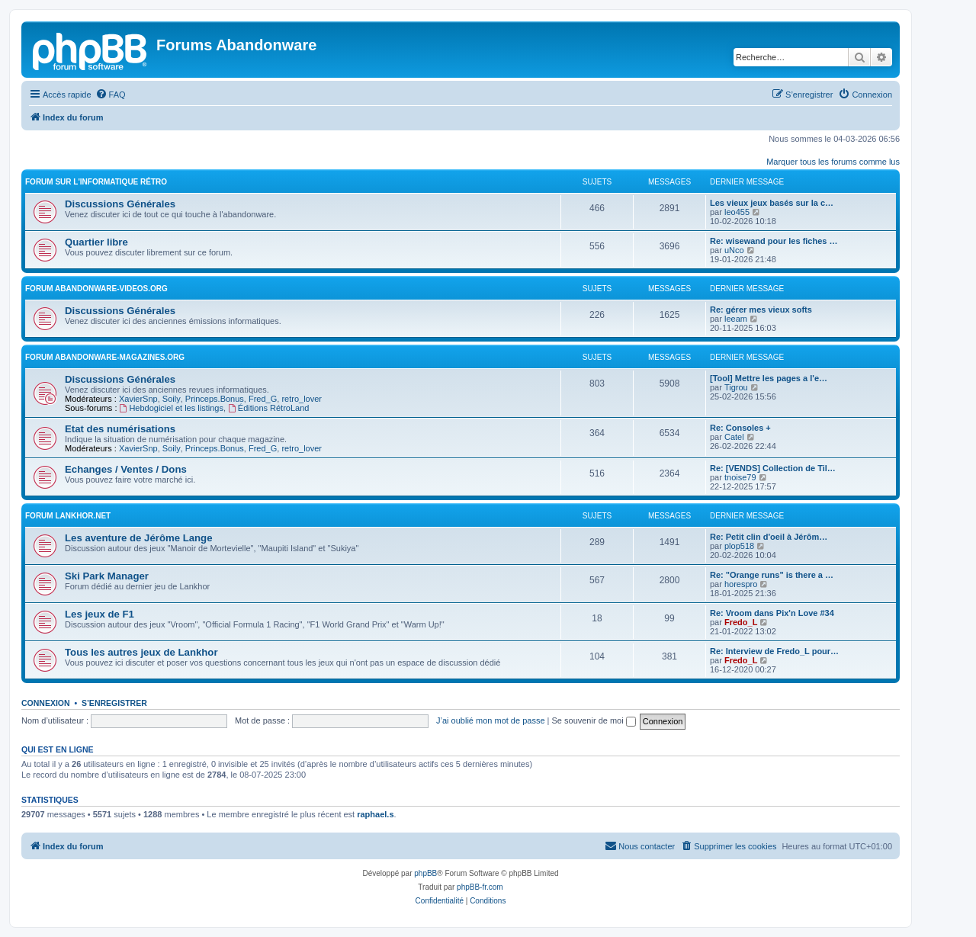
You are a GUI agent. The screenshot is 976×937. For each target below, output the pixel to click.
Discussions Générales (120, 204)
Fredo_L (740, 622)
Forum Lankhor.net (68, 516)
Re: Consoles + (740, 427)
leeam (735, 318)
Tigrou (736, 387)
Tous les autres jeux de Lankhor (141, 652)
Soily (171, 398)
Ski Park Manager (107, 576)
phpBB (425, 873)
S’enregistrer (114, 703)
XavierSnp (138, 398)
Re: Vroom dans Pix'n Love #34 (772, 613)
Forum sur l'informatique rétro (96, 182)
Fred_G (263, 398)
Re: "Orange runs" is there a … (771, 574)
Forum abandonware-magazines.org (105, 357)
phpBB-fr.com (480, 887)
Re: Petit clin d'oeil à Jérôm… (768, 536)
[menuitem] (110, 94)
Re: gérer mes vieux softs (761, 309)
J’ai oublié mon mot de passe (490, 720)
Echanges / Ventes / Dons (126, 469)
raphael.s (375, 814)
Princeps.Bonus (214, 398)
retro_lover (301, 398)
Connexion (45, 703)
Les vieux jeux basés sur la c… (771, 202)
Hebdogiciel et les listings (171, 407)
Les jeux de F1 (99, 614)
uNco (734, 250)
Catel (734, 436)
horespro (740, 584)
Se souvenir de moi (594, 720)
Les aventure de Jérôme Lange (139, 538)
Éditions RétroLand (268, 407)
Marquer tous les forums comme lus (833, 161)
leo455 (737, 212)
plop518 (739, 545)
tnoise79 (740, 477)
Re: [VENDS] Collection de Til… (773, 468)
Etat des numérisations (120, 429)
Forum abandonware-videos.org (96, 288)
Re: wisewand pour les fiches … (774, 240)
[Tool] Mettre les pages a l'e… (768, 378)
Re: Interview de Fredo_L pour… (774, 651)
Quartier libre (96, 242)
